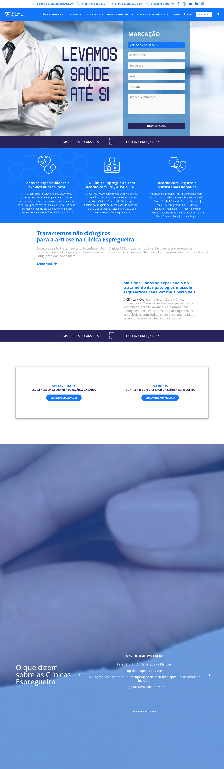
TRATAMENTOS (94, 14)
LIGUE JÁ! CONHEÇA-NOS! (142, 142)
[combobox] (156, 45)
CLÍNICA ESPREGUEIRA (53, 14)
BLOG (189, 14)
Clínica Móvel (135, 302)
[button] (47, 266)
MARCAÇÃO (204, 14)
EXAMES (75, 14)
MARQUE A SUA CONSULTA (81, 142)
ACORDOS (177, 14)
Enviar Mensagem (156, 126)
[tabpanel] (144, 676)
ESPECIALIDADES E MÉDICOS (152, 14)
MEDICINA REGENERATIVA (120, 14)
